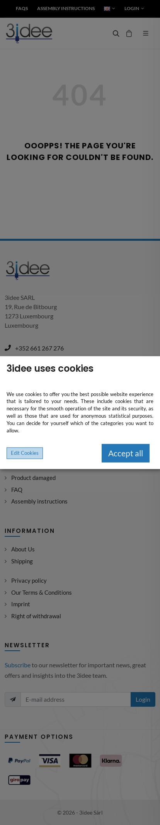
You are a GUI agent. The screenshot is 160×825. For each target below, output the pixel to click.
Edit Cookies (25, 453)
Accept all (125, 453)
